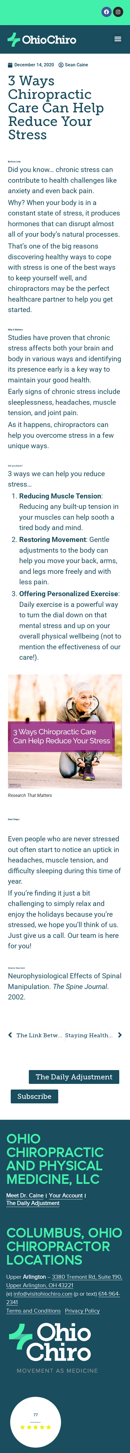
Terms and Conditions (33, 1311)
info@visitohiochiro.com (43, 1294)
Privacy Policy (82, 1311)
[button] (117, 38)
